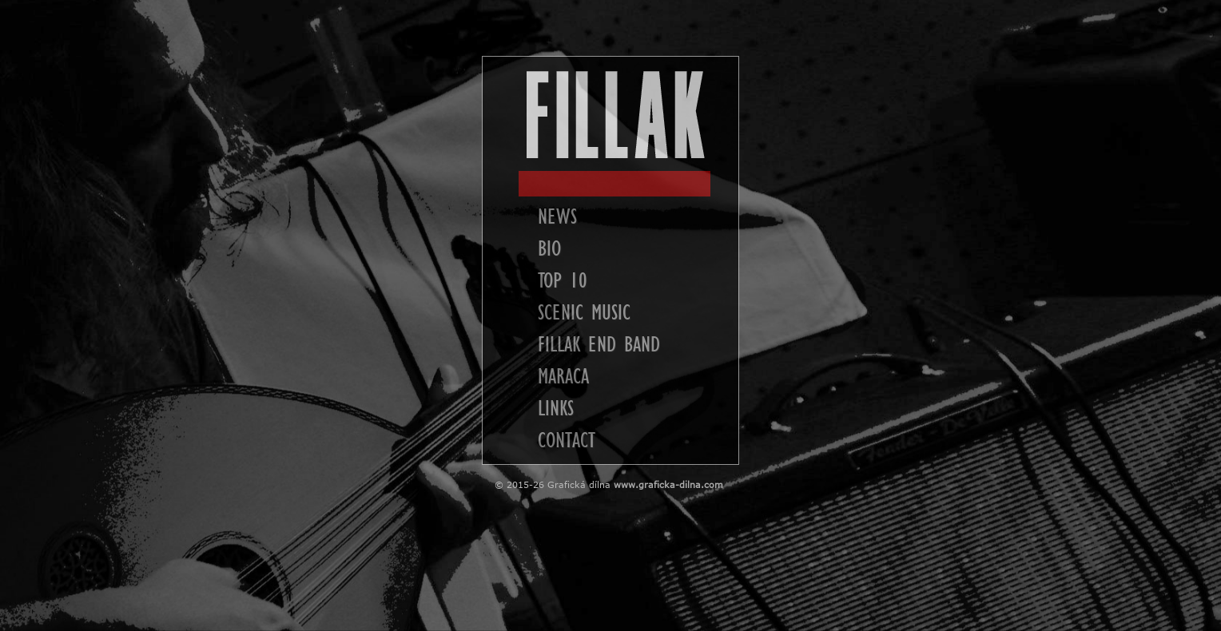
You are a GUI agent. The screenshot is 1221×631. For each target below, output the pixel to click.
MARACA (563, 376)
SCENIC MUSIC (584, 312)
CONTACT (566, 440)
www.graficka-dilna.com (668, 484)
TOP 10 (562, 280)
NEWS (557, 216)
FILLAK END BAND (599, 344)
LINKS (556, 408)
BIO (549, 248)
